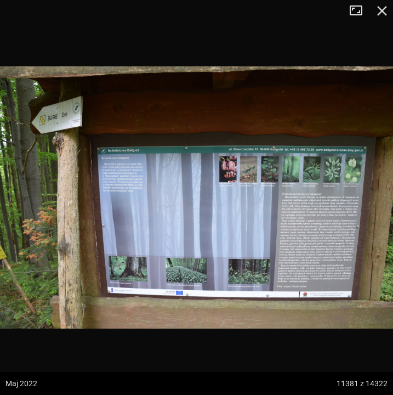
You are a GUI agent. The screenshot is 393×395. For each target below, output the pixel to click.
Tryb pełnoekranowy (360, 11)
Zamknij (382, 11)
